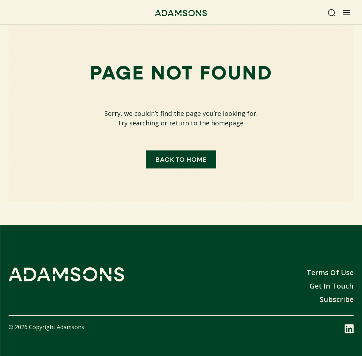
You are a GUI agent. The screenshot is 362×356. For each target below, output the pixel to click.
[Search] (331, 12)
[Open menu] (346, 12)
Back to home (181, 159)
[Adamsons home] (181, 14)
